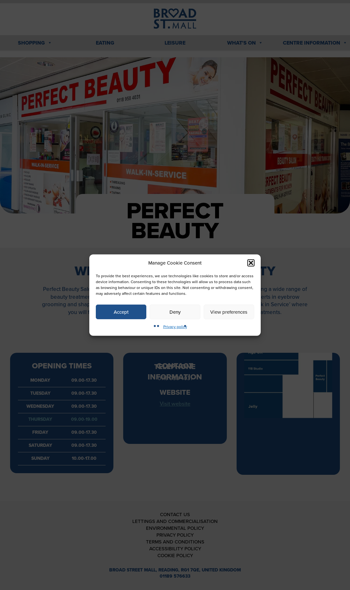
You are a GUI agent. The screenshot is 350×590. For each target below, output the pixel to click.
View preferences (228, 311)
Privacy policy (175, 327)
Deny (175, 311)
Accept (121, 311)
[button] (251, 263)
